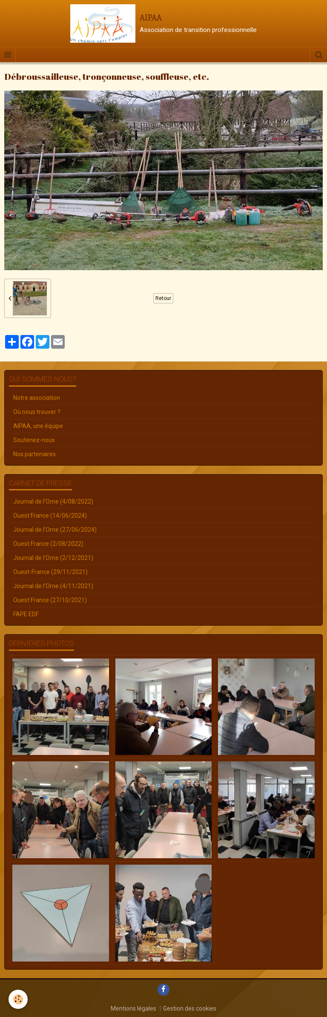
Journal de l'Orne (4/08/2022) (53, 501)
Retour (163, 298)
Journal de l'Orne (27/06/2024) (55, 529)
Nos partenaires (34, 454)
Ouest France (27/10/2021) (50, 600)
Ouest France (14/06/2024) (50, 515)
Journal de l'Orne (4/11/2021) (53, 586)
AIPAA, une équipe (38, 426)
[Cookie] (18, 999)
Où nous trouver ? (36, 411)
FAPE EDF (26, 614)
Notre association (36, 397)
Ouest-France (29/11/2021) (50, 571)
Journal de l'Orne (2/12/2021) (53, 557)
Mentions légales (133, 1008)
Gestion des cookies (189, 1008)
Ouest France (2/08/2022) (48, 543)
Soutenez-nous (34, 440)
